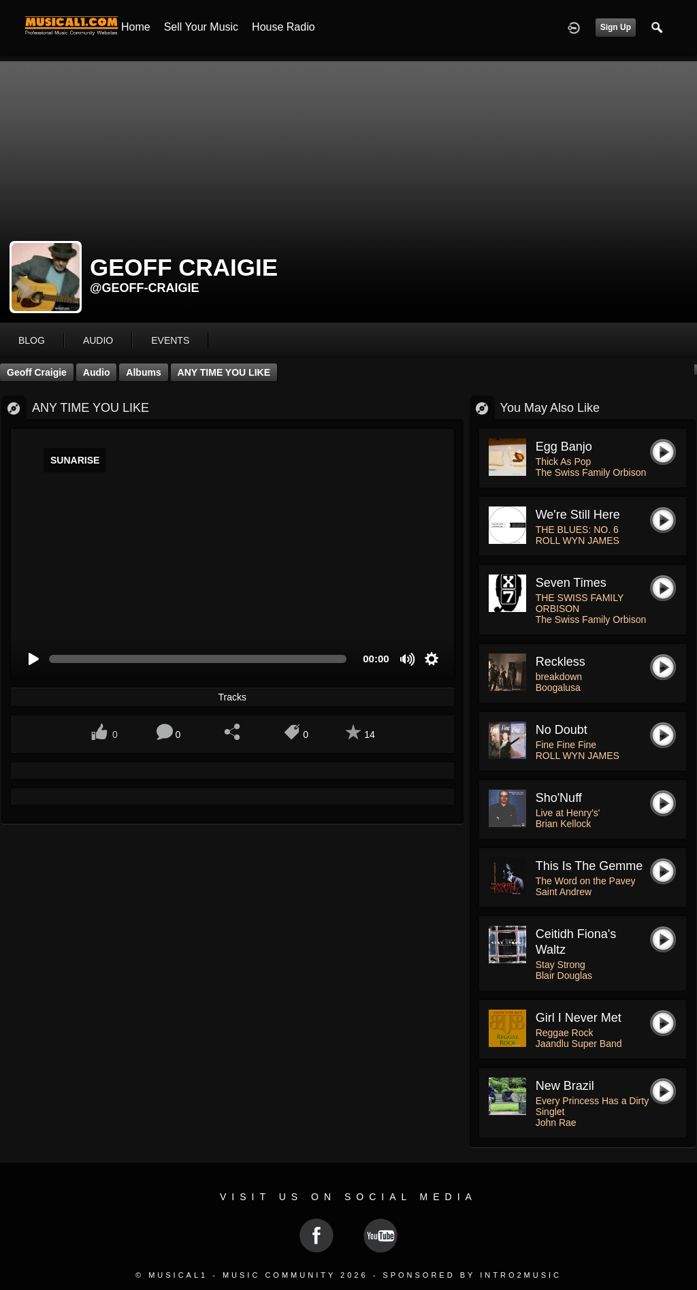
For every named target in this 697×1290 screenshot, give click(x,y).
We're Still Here (578, 514)
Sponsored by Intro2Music (472, 1275)
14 (369, 734)
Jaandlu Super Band (579, 1043)
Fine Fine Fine (566, 744)
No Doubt (561, 730)
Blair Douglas (564, 975)
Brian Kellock (563, 823)
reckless (560, 661)
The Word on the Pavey (586, 880)
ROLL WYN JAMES (577, 540)
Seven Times (571, 583)
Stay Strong (560, 964)
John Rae (556, 1122)
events (170, 340)
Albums (143, 372)
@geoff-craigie (144, 288)
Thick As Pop (563, 461)
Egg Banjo (564, 446)
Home (135, 27)
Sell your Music (201, 27)
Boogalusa (558, 687)
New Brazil (565, 1086)
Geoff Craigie (37, 372)
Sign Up (615, 27)
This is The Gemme (589, 866)
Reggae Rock (565, 1032)
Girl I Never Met (578, 1018)
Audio (96, 372)
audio (98, 340)
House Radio (283, 27)
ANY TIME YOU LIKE (224, 372)
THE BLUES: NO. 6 (577, 529)
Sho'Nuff (559, 798)
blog (31, 340)
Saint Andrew (564, 891)
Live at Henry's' (568, 812)
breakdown (559, 676)
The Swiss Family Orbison (591, 472)
